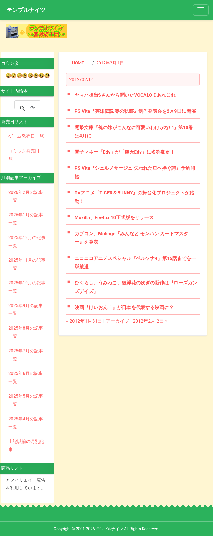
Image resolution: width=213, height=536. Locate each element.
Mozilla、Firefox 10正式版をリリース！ (117, 217)
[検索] (32, 108)
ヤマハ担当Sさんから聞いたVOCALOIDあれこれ (125, 95)
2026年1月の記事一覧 (25, 219)
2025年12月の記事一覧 (26, 241)
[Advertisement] (142, 32)
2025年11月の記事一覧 (26, 264)
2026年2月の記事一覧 (25, 196)
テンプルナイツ (26, 10)
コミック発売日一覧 (26, 155)
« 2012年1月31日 (84, 321)
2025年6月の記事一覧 (25, 377)
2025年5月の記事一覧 (25, 400)
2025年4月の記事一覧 (25, 423)
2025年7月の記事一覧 (25, 355)
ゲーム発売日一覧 (26, 136)
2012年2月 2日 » (150, 321)
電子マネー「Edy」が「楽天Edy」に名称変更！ (125, 152)
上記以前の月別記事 (26, 445)
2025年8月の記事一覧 (25, 332)
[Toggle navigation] (201, 10)
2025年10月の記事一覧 (26, 287)
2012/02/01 (81, 79)
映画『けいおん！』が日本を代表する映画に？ (124, 307)
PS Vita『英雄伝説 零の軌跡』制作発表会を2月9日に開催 (135, 111)
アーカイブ (117, 321)
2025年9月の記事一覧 (25, 309)
